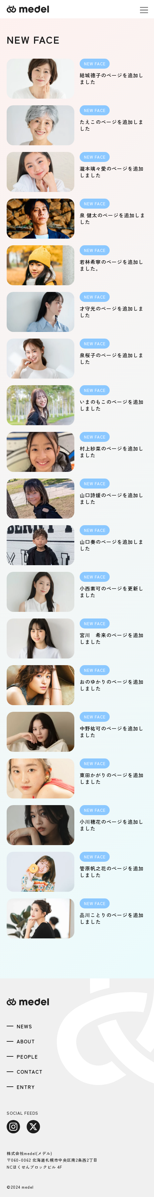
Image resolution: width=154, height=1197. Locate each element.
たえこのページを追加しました (112, 125)
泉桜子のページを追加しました (112, 358)
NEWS (24, 1026)
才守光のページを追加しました (112, 312)
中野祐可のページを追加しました (112, 731)
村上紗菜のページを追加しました (112, 452)
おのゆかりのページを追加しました (112, 685)
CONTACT (30, 1071)
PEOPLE (27, 1056)
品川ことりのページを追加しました (112, 918)
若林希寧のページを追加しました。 (112, 265)
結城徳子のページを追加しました (112, 78)
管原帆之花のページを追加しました (112, 871)
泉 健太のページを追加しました (112, 218)
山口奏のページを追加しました (112, 545)
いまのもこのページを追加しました (112, 405)
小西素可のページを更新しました (112, 591)
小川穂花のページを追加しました (112, 825)
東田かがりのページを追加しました (112, 778)
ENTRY (26, 1086)
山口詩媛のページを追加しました (112, 498)
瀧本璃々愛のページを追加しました (112, 172)
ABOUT (26, 1041)
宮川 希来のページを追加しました (112, 638)
